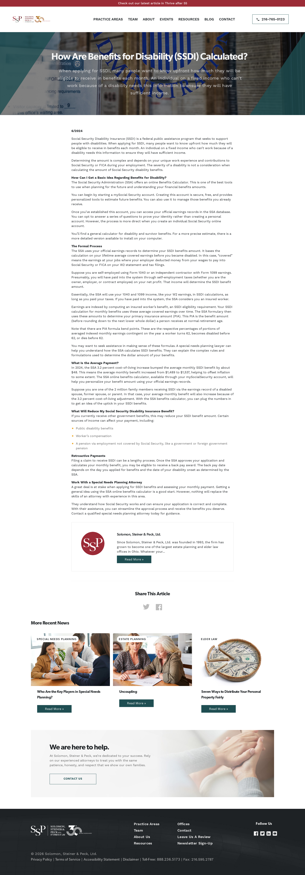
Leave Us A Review (193, 837)
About (149, 19)
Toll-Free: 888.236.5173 (161, 860)
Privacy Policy (41, 860)
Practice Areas (108, 19)
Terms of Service (67, 860)
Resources (188, 19)
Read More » (134, 559)
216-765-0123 (273, 19)
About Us (142, 837)
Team (133, 19)
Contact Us (73, 778)
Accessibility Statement (102, 860)
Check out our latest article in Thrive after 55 (152, 3)
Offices (183, 824)
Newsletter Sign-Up (195, 843)
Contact (227, 19)
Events (166, 19)
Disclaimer (131, 860)
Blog (209, 19)
